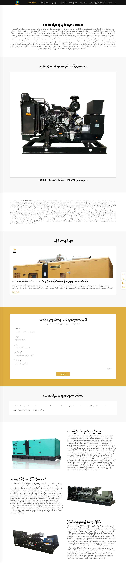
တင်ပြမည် (63, 374)
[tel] (123, 278)
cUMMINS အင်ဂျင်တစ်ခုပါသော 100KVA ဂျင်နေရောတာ (63, 180)
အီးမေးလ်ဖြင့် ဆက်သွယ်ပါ (97, 3)
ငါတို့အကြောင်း (43, 3)
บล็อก (110, 3)
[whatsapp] (123, 283)
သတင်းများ (83, 3)
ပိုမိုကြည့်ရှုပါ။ (15, 292)
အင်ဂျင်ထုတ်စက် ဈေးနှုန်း (73, 406)
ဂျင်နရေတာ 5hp (39, 410)
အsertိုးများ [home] (32, 3)
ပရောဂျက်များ (73, 3)
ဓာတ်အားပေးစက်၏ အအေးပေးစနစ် (51, 406)
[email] (123, 287)
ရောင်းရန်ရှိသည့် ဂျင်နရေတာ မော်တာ (96, 406)
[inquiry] (123, 274)
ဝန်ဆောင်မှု (63, 3)
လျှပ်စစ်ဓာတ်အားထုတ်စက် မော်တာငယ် (24, 406)
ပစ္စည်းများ (54, 3)
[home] (17, 2)
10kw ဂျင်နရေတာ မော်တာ (21, 410)
